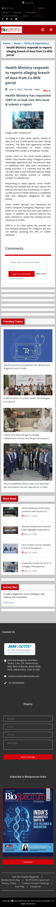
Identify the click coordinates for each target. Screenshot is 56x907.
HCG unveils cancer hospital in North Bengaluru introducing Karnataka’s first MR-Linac (36, 546)
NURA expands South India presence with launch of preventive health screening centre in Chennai (36, 510)
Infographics (5, 12)
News (17, 43)
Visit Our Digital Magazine (25, 876)
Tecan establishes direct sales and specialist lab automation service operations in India (26, 485)
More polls (9, 602)
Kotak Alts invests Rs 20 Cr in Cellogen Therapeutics (37, 565)
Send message (28, 756)
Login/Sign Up (36, 16)
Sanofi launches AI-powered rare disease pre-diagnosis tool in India (27, 366)
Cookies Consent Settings (35, 883)
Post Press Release (31, 12)
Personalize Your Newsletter (10, 16)
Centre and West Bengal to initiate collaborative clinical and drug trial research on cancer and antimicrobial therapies (28, 436)
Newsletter (41, 8)
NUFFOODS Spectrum (38, 880)
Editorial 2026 (26, 8)
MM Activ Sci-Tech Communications (35, 900)
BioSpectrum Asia (10, 880)
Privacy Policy (9, 883)
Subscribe (25, 16)
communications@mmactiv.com (23, 676)
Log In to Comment (21, 274)
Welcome (8, 8)
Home (6, 43)
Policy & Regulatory (36, 43)
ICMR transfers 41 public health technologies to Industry (27, 400)
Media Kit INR (17, 12)
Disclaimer (35, 886)
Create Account (16, 278)
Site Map (19, 886)
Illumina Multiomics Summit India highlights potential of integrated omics (36, 528)
